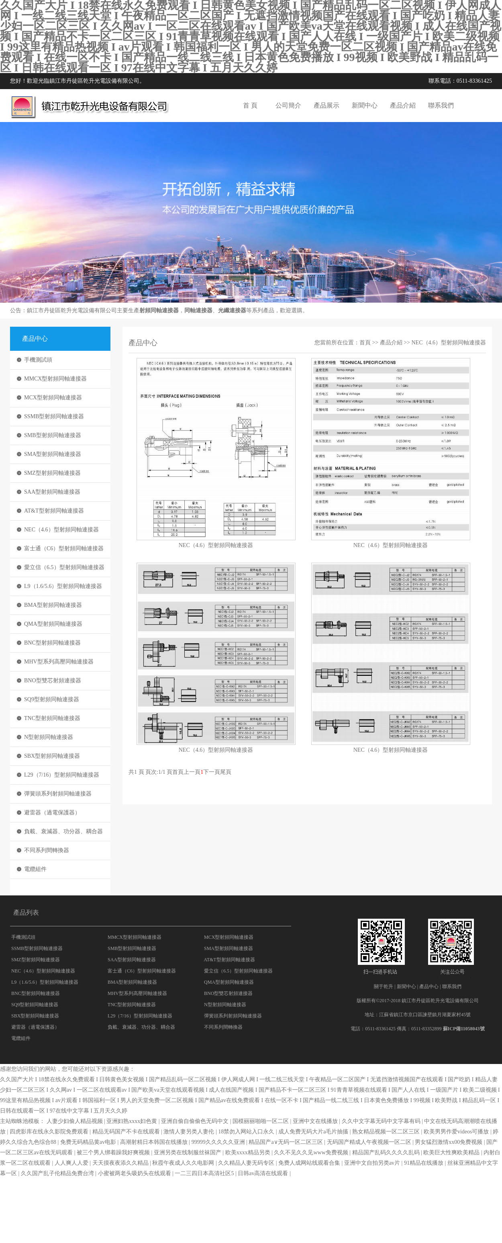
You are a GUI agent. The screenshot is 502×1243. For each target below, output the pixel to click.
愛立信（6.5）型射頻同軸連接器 (64, 567)
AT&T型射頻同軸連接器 (54, 511)
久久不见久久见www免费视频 (311, 1152)
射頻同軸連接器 (159, 310)
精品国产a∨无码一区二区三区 (286, 1142)
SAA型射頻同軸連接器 (52, 492)
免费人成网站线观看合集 (310, 1163)
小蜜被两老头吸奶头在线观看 (135, 1173)
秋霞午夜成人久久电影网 (184, 1163)
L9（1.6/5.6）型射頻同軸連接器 (63, 586)
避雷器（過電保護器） (52, 813)
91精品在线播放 (424, 1163)
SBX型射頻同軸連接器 (52, 756)
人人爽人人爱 (72, 1163)
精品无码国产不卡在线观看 (126, 1132)
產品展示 (326, 105)
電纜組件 (35, 869)
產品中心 (429, 986)
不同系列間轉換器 (46, 850)
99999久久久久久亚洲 (219, 1142)
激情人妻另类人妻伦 (189, 1132)
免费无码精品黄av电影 (89, 1142)
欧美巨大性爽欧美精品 (452, 1152)
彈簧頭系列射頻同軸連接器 (58, 794)
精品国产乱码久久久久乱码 (386, 1152)
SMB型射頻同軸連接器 (52, 435)
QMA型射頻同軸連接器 (53, 624)
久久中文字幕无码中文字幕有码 (382, 1121)
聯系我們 (441, 105)
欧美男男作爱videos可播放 (457, 1132)
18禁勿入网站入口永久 (247, 1132)
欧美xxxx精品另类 (248, 1152)
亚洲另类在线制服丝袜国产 (188, 1152)
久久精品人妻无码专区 (247, 1163)
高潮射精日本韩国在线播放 (154, 1142)
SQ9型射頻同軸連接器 (51, 699)
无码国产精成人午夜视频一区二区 (370, 1142)
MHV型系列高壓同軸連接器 (59, 662)
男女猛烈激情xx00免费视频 (449, 1142)
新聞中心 (365, 105)
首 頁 (250, 105)
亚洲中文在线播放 (316, 1121)
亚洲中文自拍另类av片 (373, 1163)
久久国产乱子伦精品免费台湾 (58, 1173)
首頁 (365, 343)
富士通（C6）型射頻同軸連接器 (64, 548)
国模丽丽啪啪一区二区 (261, 1121)
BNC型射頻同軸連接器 (52, 643)
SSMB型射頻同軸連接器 (54, 416)
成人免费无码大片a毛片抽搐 (314, 1132)
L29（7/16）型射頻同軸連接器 (61, 775)
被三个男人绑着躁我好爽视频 (114, 1152)
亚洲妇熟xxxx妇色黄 (132, 1121)
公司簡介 (288, 105)
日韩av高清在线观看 (264, 1173)
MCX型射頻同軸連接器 (53, 398)
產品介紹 (403, 105)
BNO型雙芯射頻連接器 (52, 680)
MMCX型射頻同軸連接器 (55, 379)
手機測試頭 (38, 360)
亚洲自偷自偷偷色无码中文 (195, 1121)
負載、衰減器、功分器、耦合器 (63, 831)
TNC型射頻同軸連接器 (52, 718)
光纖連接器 (232, 310)
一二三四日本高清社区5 (205, 1173)
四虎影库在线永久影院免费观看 (50, 1132)
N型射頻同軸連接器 (48, 737)
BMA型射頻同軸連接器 (53, 605)
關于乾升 (383, 986)
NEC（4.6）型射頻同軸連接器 (61, 530)
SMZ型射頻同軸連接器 (52, 473)
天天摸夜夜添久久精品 (121, 1163)
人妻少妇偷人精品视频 (75, 1121)
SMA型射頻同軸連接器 (52, 454)
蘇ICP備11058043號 (464, 1028)
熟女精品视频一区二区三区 (386, 1132)
